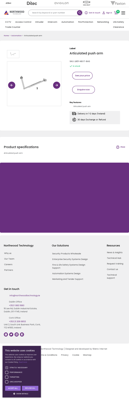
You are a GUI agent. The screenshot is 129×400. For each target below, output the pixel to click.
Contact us (112, 269)
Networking (103, 22)
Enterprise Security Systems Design (70, 259)
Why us (7, 253)
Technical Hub (114, 258)
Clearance (118, 27)
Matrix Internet (100, 349)
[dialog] (22, 371)
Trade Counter (12, 27)
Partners (8, 270)
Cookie (75, 355)
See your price (82, 75)
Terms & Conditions (47, 355)
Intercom (52, 22)
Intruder (39, 22)
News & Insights (114, 252)
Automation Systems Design (66, 273)
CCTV (8, 22)
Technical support (112, 276)
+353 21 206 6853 (17, 321)
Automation (67, 22)
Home (6, 36)
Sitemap (87, 355)
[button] (21, 393)
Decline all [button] (30, 388)
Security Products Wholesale (66, 253)
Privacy (64, 355)
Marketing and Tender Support (67, 279)
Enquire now (83, 89)
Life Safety (118, 22)
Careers (8, 264)
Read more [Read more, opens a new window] (23, 362)
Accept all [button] (13, 388)
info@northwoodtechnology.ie (25, 295)
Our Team (9, 258)
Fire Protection (85, 22)
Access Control (23, 22)
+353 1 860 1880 (16, 305)
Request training (115, 263)
